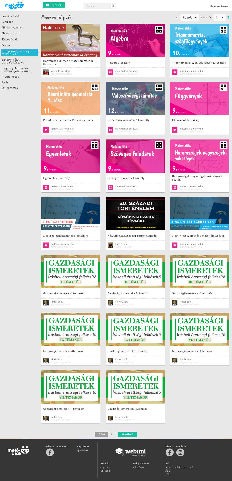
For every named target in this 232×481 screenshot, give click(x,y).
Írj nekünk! (82, 450)
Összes (6, 45)
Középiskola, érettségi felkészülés (16, 52)
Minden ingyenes (12, 27)
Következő (127, 434)
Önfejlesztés (10, 88)
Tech (5, 82)
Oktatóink (105, 470)
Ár (219, 17)
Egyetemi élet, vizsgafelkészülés (13, 61)
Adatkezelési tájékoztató (179, 467)
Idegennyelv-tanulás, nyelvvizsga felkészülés (16, 69)
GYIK (167, 474)
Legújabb (7, 22)
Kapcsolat (105, 467)
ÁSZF (168, 470)
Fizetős (190, 17)
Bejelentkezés (219, 6)
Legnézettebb (11, 16)
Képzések (53, 5)
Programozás (10, 76)
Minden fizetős (11, 33)
